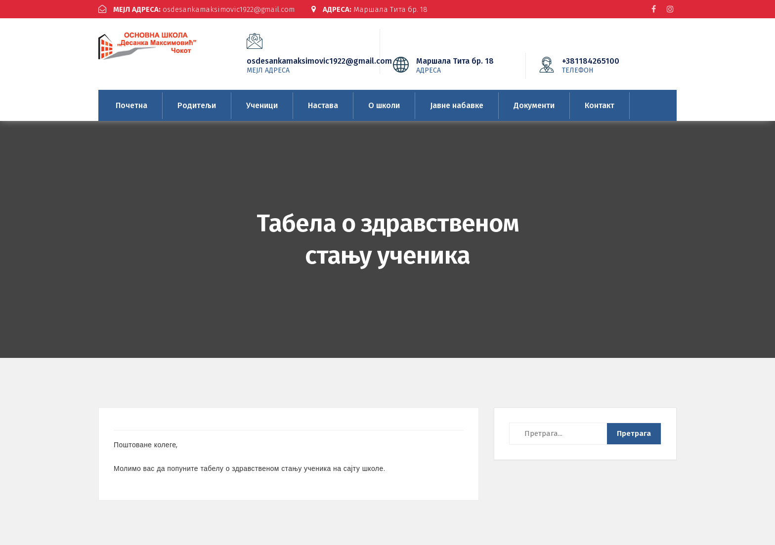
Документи (534, 105)
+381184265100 (605, 65)
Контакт (599, 105)
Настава (323, 105)
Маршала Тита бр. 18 (369, 9)
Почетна (131, 105)
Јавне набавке (456, 105)
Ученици (262, 105)
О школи (384, 105)
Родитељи (196, 105)
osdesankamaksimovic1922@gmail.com (196, 9)
